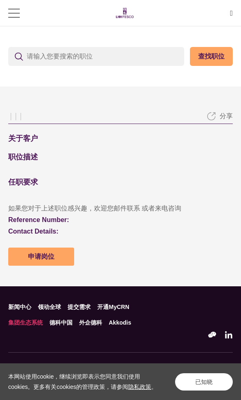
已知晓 (204, 382)
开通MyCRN (113, 307)
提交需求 (79, 307)
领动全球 (49, 307)
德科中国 (61, 322)
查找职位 (211, 56)
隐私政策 (139, 387)
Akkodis (120, 322)
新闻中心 (19, 307)
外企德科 (90, 322)
